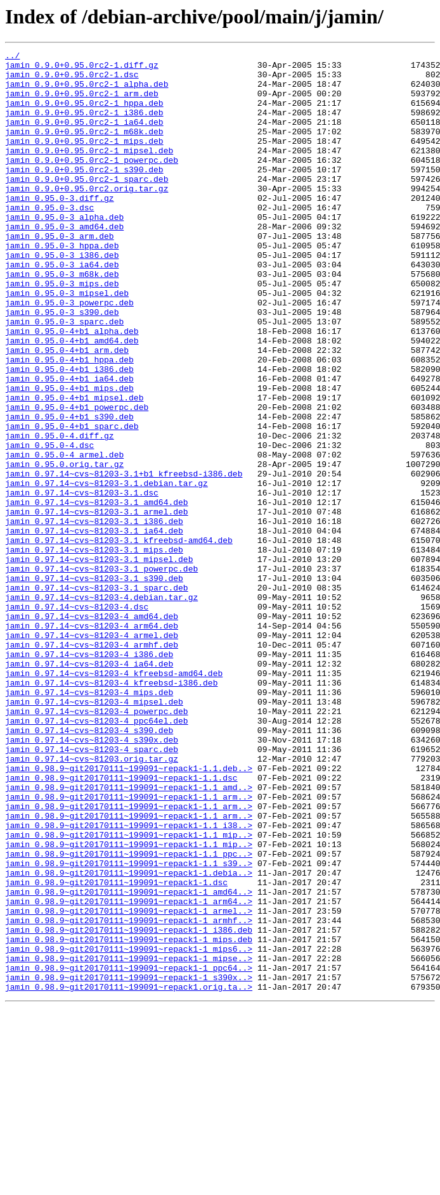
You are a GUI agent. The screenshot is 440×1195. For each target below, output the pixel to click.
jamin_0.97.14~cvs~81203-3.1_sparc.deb (96, 695)
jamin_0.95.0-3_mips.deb (62, 330)
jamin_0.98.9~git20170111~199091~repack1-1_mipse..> (128, 1140)
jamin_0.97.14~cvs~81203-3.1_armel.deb (96, 604)
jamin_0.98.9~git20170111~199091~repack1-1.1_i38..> (128, 981)
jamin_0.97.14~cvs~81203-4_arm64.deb (91, 741)
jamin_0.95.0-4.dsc (49, 524)
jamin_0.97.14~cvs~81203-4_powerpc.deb (96, 844)
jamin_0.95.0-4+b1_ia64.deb (69, 445)
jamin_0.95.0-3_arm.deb (59, 273)
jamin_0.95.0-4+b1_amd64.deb (72, 399)
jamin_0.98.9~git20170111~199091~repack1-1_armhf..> (128, 1095)
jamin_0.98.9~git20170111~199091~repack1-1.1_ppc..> (128, 1015)
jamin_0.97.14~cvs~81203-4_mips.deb (89, 821)
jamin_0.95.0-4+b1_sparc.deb (72, 502)
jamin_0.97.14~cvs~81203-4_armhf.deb (91, 764)
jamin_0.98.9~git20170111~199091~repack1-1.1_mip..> (128, 992)
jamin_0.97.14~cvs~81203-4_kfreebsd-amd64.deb (114, 798)
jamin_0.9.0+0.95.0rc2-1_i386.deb (84, 125)
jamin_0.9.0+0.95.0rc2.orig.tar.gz (86, 216)
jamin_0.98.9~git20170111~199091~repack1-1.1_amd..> (128, 935)
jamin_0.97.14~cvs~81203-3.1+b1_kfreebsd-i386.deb (123, 559)
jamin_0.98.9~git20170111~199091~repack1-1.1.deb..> (128, 912)
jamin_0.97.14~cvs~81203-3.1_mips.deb (94, 650)
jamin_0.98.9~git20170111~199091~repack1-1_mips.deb (128, 1117)
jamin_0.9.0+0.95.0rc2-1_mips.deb (84, 159)
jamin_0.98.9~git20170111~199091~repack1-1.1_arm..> (128, 946)
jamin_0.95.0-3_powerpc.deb (69, 353)
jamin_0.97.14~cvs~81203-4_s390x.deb (91, 878)
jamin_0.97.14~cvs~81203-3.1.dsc (82, 581)
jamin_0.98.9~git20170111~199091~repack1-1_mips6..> (128, 1129)
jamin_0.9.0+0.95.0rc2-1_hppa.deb (84, 114)
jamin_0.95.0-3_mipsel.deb (67, 342)
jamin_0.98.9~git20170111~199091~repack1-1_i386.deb (128, 1106)
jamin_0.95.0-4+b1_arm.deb (67, 410)
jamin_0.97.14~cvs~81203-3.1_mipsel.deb (99, 661)
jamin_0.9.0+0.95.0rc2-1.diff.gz (82, 68)
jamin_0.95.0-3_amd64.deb (64, 262)
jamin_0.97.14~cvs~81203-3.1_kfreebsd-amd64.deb (119, 638)
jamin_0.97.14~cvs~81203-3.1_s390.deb (94, 684)
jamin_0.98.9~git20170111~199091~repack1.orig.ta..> (128, 1174)
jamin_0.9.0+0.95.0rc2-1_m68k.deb (84, 148)
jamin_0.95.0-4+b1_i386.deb (69, 433)
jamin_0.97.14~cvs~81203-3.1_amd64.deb (96, 593)
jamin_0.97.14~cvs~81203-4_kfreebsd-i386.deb (111, 809)
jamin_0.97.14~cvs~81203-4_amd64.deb (91, 730)
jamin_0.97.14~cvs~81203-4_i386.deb (89, 775)
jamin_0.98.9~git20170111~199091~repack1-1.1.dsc (121, 924)
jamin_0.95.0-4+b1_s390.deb (69, 490)
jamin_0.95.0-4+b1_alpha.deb (72, 387)
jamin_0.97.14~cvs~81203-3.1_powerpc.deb (101, 673)
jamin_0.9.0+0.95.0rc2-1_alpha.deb (86, 91)
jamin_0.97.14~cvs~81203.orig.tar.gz (91, 901)
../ (12, 57)
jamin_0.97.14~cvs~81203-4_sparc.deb (91, 889)
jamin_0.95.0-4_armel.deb (64, 536)
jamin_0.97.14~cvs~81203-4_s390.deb (89, 866)
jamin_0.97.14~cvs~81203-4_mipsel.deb (94, 832)
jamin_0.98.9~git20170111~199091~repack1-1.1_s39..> (128, 1026)
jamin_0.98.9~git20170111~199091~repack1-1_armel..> (128, 1083)
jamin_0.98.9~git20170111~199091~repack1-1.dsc (116, 1049)
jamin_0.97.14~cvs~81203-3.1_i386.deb (94, 616)
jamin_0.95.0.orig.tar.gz (64, 547)
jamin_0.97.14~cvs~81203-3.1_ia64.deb (94, 627)
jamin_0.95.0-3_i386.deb (62, 296)
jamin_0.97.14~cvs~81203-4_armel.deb (91, 752)
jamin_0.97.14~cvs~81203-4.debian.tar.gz (101, 707)
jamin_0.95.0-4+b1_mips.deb (69, 456)
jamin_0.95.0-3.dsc (49, 239)
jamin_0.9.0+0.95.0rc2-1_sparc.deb (86, 205)
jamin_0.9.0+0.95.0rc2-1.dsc (72, 80)
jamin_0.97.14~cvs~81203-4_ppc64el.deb (96, 855)
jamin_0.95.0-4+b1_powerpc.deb (76, 479)
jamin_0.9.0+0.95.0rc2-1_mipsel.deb (89, 171)
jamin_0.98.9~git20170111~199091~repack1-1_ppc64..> (128, 1152)
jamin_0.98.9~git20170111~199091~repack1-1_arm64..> (128, 1072)
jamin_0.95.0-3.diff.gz (59, 228)
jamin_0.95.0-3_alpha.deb (64, 251)
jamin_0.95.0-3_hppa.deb (62, 285)
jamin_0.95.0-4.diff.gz (59, 513)
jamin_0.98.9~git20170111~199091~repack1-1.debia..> (128, 1038)
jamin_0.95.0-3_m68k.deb (62, 319)
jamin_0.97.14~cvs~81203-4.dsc (76, 718)
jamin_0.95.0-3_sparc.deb (64, 376)
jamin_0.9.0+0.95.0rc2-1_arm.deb (82, 102)
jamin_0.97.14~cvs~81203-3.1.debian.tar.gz (106, 570)
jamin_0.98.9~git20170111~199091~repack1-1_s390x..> (128, 1163)
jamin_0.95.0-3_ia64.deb (62, 308)
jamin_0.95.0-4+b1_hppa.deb (69, 422)
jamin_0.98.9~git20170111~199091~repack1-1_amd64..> (128, 1060)
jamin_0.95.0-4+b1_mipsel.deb (74, 467)
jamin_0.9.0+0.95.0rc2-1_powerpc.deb (91, 182)
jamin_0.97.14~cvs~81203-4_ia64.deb (89, 787)
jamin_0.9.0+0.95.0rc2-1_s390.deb (84, 194)
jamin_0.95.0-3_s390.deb (62, 365)
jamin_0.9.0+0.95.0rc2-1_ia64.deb (84, 137)
